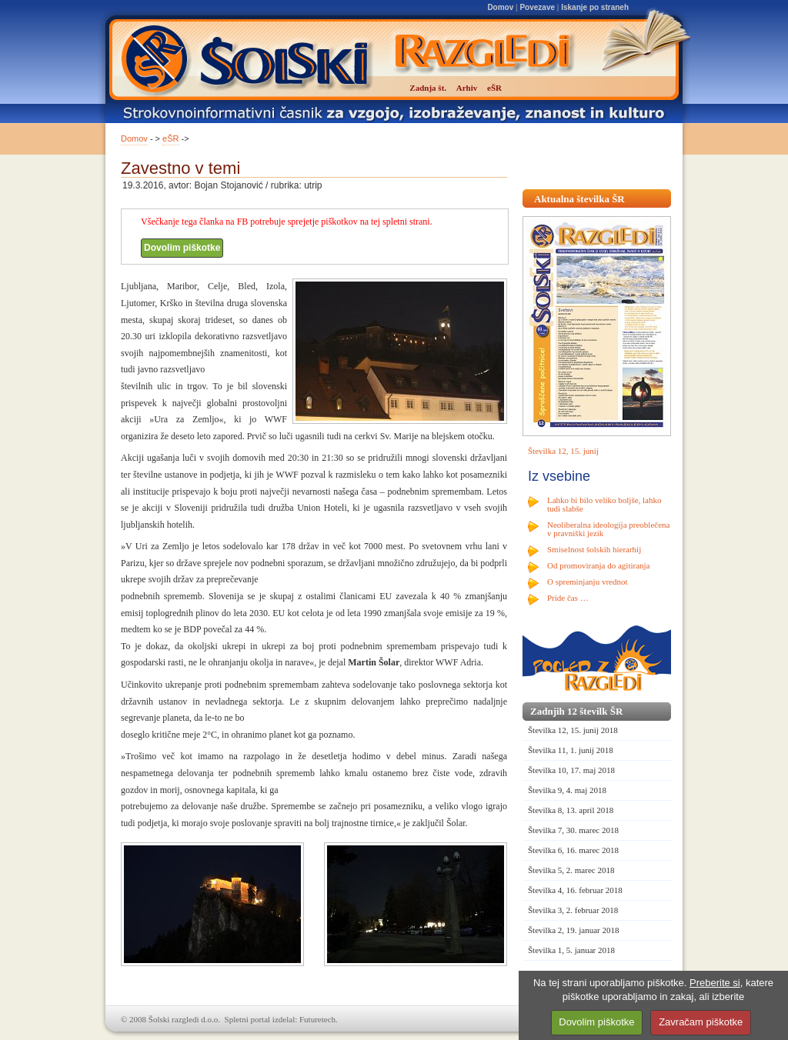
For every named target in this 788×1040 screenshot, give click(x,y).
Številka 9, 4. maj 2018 (567, 790)
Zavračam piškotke (701, 1022)
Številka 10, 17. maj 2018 (571, 770)
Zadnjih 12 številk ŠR (576, 711)
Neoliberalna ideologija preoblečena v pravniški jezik (608, 529)
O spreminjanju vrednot (587, 581)
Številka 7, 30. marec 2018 (573, 830)
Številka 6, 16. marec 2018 (573, 850)
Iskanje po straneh (595, 7)
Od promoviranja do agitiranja (598, 565)
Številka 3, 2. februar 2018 (573, 910)
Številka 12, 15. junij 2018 (573, 730)
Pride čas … (568, 597)
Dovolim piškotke (182, 247)
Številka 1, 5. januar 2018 (571, 950)
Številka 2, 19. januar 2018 (573, 930)
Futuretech (317, 1019)
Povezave (537, 7)
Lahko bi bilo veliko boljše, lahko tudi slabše (604, 504)
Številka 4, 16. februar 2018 (575, 890)
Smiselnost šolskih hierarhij (594, 549)
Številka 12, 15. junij (563, 450)
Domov (500, 7)
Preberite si (715, 982)
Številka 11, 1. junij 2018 (570, 750)
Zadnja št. (427, 87)
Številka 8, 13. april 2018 (570, 810)
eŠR (170, 138)
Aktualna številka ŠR (579, 199)
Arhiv (467, 87)
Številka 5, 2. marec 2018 (571, 870)
